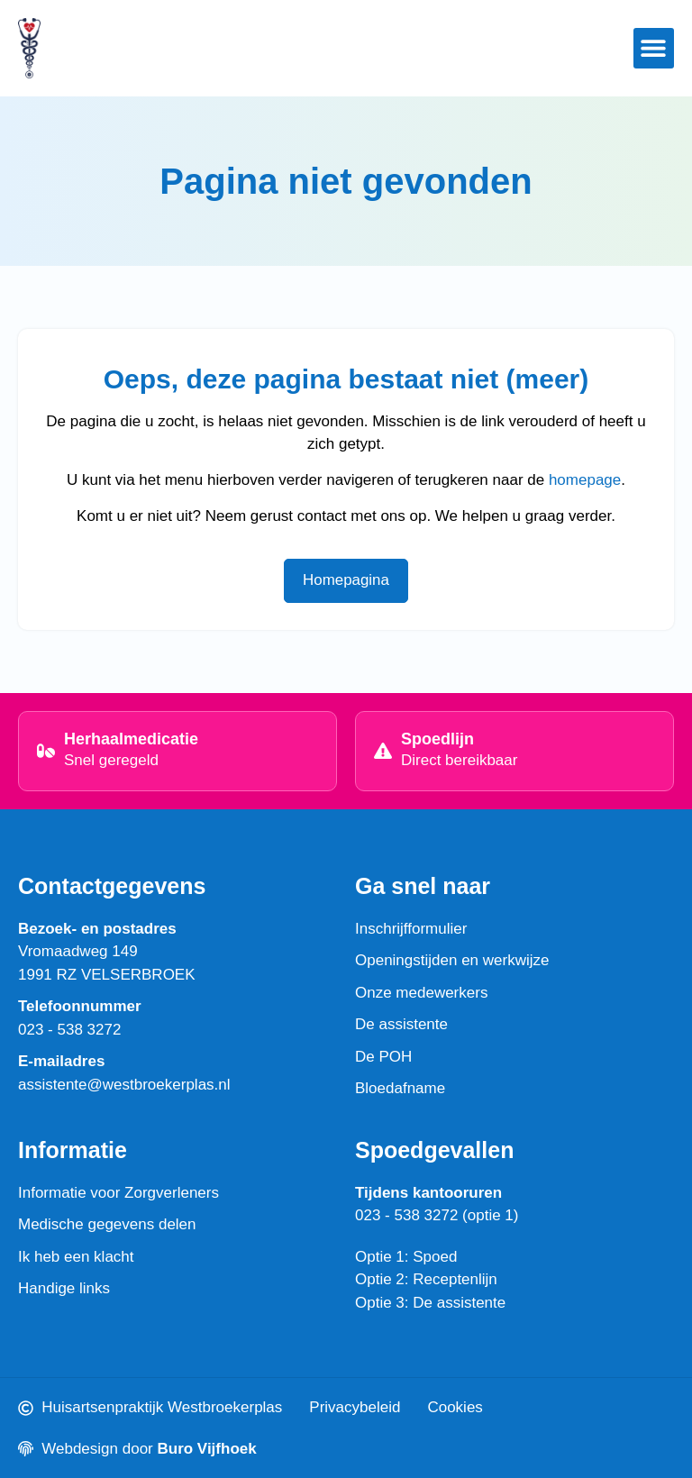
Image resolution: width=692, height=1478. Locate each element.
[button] (653, 48)
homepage (585, 479)
